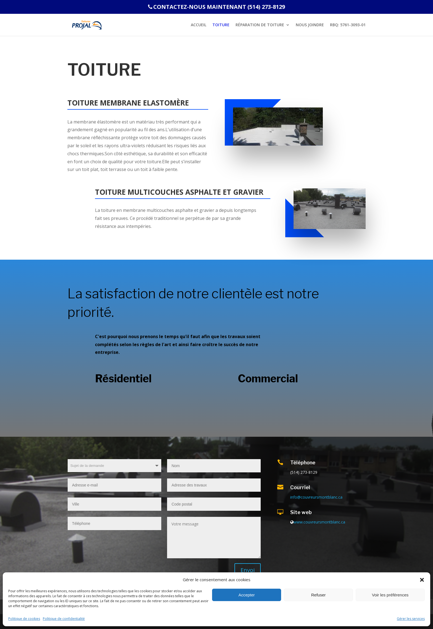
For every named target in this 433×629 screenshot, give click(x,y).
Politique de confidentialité (64, 618)
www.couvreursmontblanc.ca (319, 522)
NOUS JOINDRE (310, 25)
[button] (422, 580)
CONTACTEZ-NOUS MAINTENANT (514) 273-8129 (216, 7)
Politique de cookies (24, 618)
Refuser (318, 595)
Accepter (246, 595)
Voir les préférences (390, 595)
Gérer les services (411, 618)
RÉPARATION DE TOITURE (260, 25)
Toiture (220, 25)
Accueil (198, 25)
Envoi (248, 570)
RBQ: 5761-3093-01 (348, 25)
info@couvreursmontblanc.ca (316, 497)
